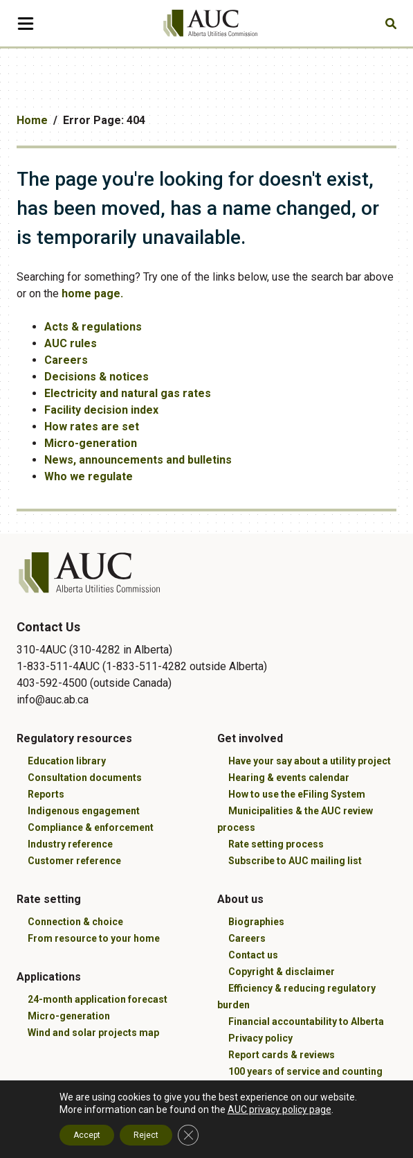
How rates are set (91, 426)
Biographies (256, 921)
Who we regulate (88, 476)
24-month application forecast (97, 999)
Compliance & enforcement (91, 827)
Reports (46, 794)
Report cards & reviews (281, 1054)
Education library (67, 760)
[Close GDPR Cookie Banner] (188, 1135)
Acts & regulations (93, 326)
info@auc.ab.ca (53, 699)
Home (32, 120)
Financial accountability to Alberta (306, 1021)
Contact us (253, 954)
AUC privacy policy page (279, 1109)
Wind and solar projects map (93, 1032)
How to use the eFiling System (296, 794)
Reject (146, 1135)
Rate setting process (276, 844)
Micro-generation (90, 443)
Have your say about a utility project (309, 760)
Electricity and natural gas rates (127, 393)
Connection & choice (75, 921)
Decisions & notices (96, 376)
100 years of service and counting (305, 1071)
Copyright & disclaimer (281, 971)
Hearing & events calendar (288, 777)
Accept (86, 1135)
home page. (92, 293)
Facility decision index (101, 409)
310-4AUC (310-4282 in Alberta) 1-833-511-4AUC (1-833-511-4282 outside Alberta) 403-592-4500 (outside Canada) (142, 666)
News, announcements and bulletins (138, 459)
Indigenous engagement (84, 810)
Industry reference (70, 844)
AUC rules (70, 343)
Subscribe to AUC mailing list (295, 860)
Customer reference (74, 860)
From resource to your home (94, 938)
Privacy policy (260, 1038)
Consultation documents (85, 777)
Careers (66, 360)
